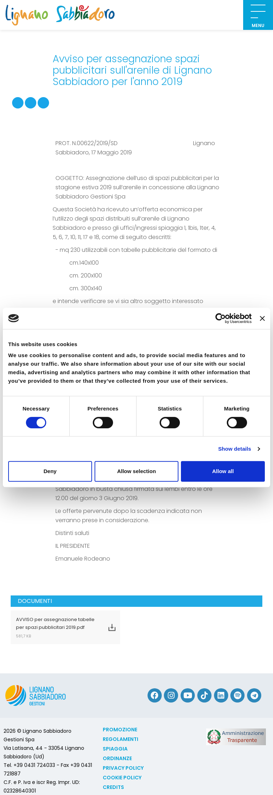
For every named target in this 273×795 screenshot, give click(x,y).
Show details (234, 449)
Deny (50, 471)
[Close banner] (262, 318)
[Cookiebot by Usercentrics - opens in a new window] (220, 318)
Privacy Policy (123, 768)
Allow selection (136, 471)
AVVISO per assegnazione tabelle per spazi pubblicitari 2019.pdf (56, 627)
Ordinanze (117, 758)
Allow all (223, 471)
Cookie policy (122, 777)
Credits (113, 787)
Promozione (120, 729)
